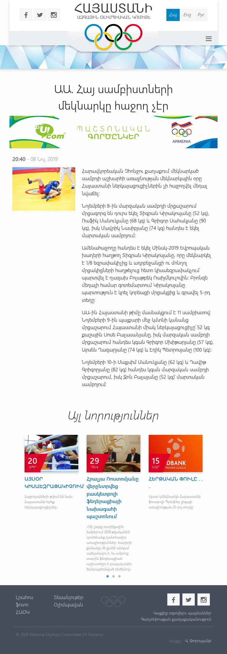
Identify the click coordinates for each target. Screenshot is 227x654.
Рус (201, 14)
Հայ (173, 14)
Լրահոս (24, 597)
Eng (187, 14)
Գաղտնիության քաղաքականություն (176, 619)
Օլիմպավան (68, 604)
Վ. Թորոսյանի (197, 640)
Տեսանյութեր (68, 597)
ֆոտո (22, 604)
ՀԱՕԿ (23, 612)
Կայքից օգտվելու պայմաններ (182, 613)
